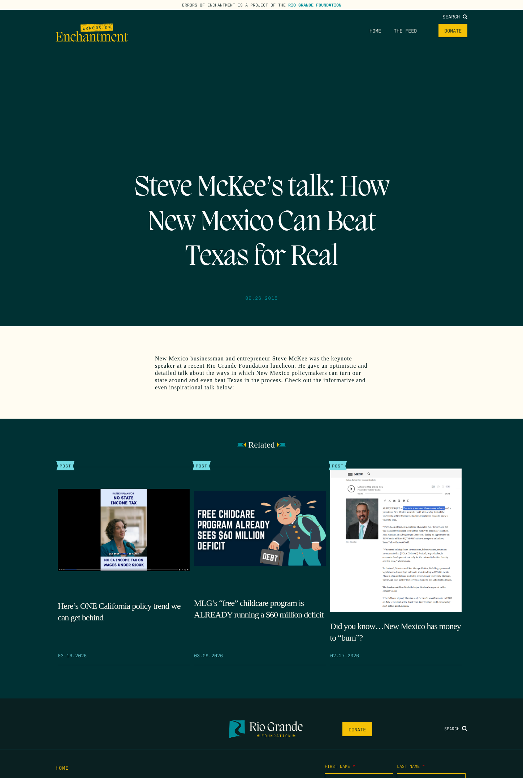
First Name (340, 766)
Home (375, 30)
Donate (453, 30)
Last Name (411, 766)
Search (454, 16)
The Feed (405, 30)
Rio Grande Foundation (314, 5)
